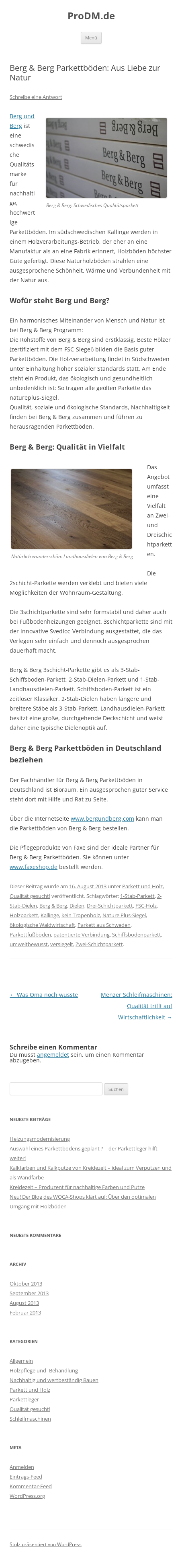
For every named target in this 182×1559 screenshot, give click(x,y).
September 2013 (29, 1293)
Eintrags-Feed (26, 1476)
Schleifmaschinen (30, 1418)
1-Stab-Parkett (137, 896)
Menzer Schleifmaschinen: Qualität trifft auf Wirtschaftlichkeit (136, 1006)
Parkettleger (24, 1399)
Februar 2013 (25, 1312)
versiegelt (61, 944)
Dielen (77, 905)
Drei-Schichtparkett (110, 905)
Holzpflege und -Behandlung (44, 1370)
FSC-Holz (146, 905)
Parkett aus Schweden (104, 924)
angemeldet (53, 1054)
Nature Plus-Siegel (124, 915)
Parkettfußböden (30, 934)
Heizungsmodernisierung (40, 1138)
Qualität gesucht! (30, 896)
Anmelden (22, 1467)
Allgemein (21, 1360)
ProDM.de (91, 16)
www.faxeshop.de (33, 867)
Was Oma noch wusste (44, 994)
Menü (91, 38)
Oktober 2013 (26, 1283)
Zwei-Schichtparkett (99, 944)
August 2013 (24, 1302)
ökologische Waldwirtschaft (42, 924)
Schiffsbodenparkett (136, 934)
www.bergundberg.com (102, 818)
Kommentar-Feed (31, 1486)
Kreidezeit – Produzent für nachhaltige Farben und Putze (77, 1187)
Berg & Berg (53, 905)
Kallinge (50, 915)
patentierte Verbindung (81, 934)
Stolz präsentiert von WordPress (46, 1544)
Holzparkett (24, 915)
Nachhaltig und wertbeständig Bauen (54, 1380)
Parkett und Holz (142, 886)
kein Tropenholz (80, 915)
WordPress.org (27, 1495)
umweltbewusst (29, 944)
